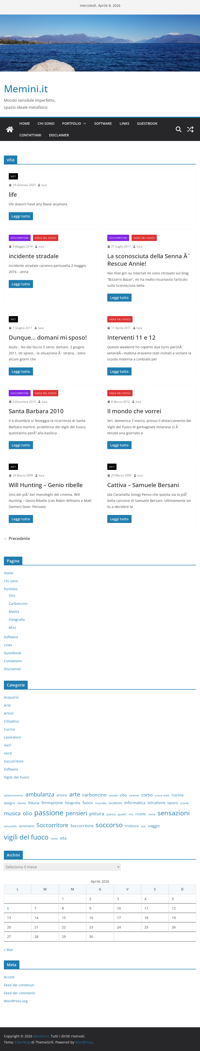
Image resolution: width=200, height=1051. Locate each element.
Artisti (9, 713)
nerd (8, 753)
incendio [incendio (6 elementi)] (101, 803)
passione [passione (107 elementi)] (48, 812)
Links (124, 123)
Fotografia (17, 619)
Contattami (30, 135)
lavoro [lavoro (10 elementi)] (172, 802)
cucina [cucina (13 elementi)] (177, 795)
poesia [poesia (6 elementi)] (111, 814)
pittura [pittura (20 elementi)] (96, 813)
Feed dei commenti (19, 993)
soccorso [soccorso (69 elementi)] (109, 824)
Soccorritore (20, 238)
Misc (12, 627)
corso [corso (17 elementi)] (147, 795)
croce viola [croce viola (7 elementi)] (162, 795)
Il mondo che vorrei (134, 411)
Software (103, 123)
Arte (7, 705)
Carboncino (18, 603)
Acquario (11, 697)
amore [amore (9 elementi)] (62, 795)
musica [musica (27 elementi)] (12, 813)
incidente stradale (34, 256)
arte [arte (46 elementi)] (74, 794)
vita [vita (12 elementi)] (63, 838)
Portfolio (71, 123)
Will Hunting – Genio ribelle (46, 485)
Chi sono (46, 123)
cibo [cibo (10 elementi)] (123, 795)
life (13, 194)
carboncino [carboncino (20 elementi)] (94, 795)
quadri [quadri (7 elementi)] (122, 814)
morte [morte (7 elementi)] (184, 803)
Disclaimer (59, 135)
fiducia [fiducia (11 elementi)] (33, 802)
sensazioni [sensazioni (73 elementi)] (174, 812)
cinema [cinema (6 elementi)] (134, 795)
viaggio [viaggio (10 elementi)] (154, 825)
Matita (14, 611)
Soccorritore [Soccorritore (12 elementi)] (81, 825)
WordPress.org (16, 1001)
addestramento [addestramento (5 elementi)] (13, 795)
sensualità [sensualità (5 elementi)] (10, 826)
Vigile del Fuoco (45, 238)
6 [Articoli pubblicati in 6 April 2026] (8, 908)
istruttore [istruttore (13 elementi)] (156, 802)
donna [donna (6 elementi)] (21, 803)
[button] (83, 123)
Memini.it (26, 88)
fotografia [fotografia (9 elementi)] (72, 803)
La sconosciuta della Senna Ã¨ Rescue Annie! (149, 259)
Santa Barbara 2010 (36, 411)
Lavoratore (12, 737)
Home (24, 123)
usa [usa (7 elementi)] (143, 826)
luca (44, 185)
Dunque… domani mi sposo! (48, 337)
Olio (12, 595)
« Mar (8, 949)
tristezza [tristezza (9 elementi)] (132, 826)
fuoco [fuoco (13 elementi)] (88, 802)
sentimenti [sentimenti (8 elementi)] (26, 826)
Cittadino (11, 721)
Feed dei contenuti (19, 985)
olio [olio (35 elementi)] (27, 813)
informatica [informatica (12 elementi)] (134, 802)
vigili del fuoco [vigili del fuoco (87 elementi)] (26, 836)
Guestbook (147, 123)
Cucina (9, 729)
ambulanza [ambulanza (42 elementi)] (39, 794)
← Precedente (17, 538)
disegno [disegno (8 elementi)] (9, 803)
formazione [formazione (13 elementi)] (52, 802)
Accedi (9, 977)
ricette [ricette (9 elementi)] (140, 814)
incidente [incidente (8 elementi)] (115, 803)
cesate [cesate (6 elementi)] (113, 795)
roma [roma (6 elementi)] (151, 814)
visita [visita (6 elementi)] (54, 838)
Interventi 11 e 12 (131, 337)
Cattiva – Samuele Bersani (143, 485)
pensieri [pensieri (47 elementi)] (76, 813)
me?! (13, 176)
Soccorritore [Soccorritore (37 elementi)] (52, 825)
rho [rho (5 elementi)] (131, 814)
